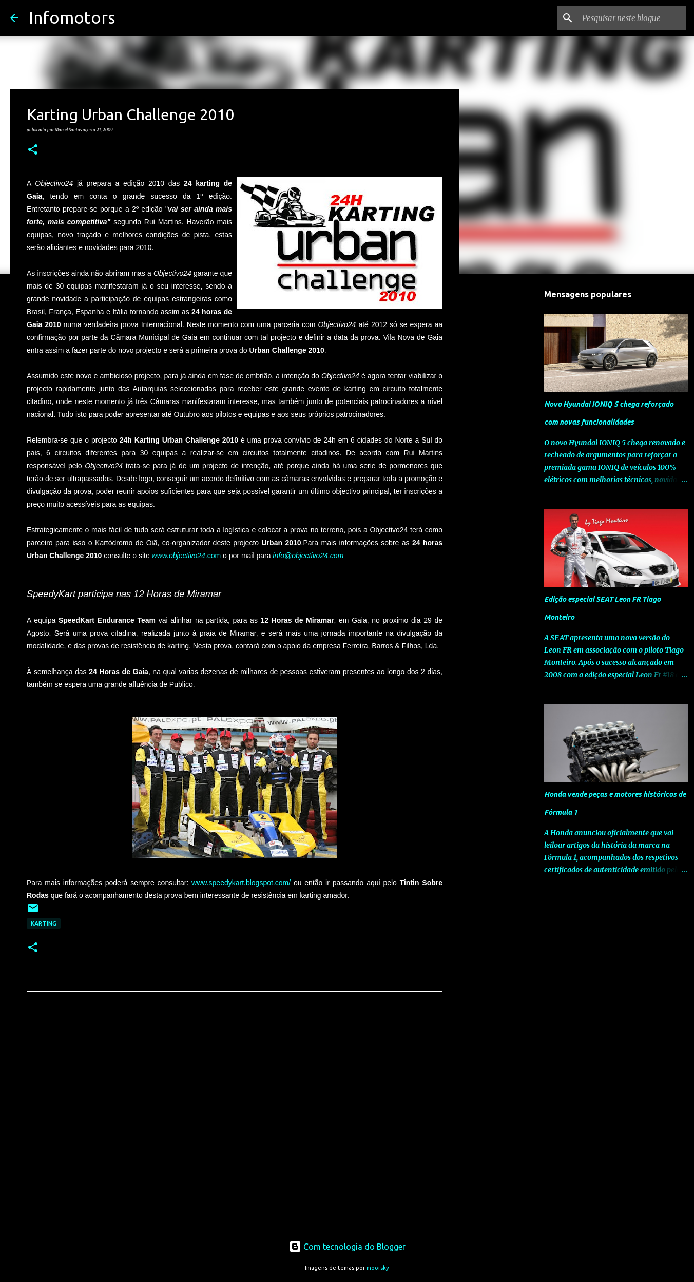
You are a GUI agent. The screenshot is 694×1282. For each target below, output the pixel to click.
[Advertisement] (234, 1144)
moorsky (378, 1268)
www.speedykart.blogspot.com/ (241, 882)
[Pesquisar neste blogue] (632, 18)
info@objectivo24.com (308, 555)
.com (213, 555)
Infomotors (72, 17)
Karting (43, 923)
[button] (33, 150)
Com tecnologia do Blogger (347, 1246)
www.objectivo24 (178, 555)
